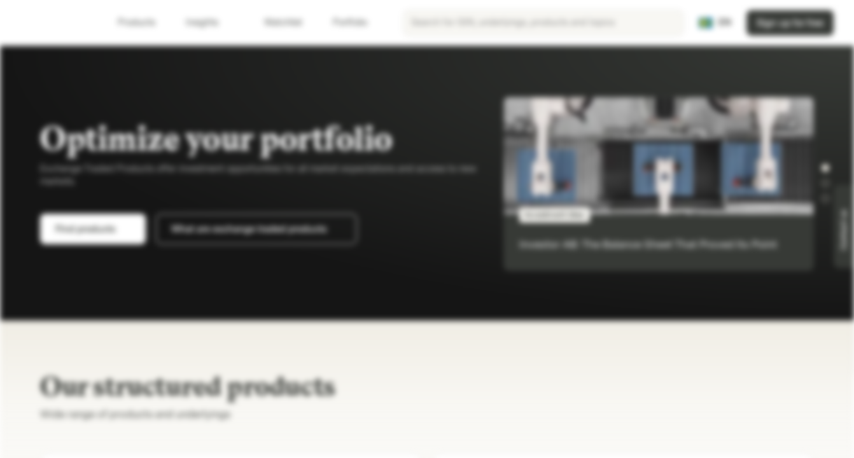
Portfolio (342, 22)
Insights (210, 22)
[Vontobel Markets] (55, 23)
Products (144, 22)
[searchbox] (543, 23)
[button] (825, 168)
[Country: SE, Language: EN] (715, 23)
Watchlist (275, 22)
